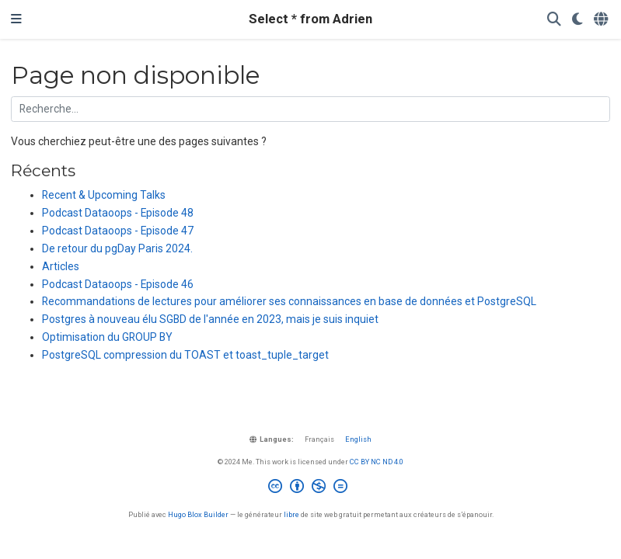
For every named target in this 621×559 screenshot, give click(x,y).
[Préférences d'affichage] (577, 20)
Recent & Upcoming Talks (104, 195)
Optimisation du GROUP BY (107, 337)
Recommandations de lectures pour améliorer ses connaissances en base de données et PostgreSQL (289, 301)
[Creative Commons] (311, 488)
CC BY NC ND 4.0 (376, 461)
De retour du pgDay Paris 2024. (117, 248)
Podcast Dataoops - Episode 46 (118, 284)
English (358, 439)
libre (291, 514)
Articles (60, 266)
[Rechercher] (554, 20)
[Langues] (602, 20)
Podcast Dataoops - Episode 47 (118, 230)
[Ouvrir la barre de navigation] (16, 19)
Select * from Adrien (310, 19)
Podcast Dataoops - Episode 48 (118, 213)
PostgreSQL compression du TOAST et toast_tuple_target (185, 355)
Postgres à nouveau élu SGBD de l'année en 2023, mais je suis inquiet (210, 319)
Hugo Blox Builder (198, 514)
